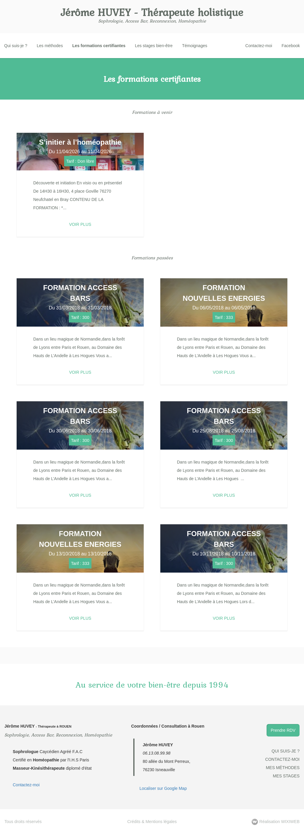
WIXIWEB (275, 821)
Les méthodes (50, 45)
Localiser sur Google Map (163, 788)
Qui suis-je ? (15, 45)
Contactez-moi (258, 45)
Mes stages (286, 776)
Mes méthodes (283, 767)
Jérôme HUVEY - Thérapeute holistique (152, 12)
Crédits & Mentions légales (152, 821)
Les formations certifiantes (99, 45)
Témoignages (194, 45)
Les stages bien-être (153, 45)
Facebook (291, 45)
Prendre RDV (283, 730)
